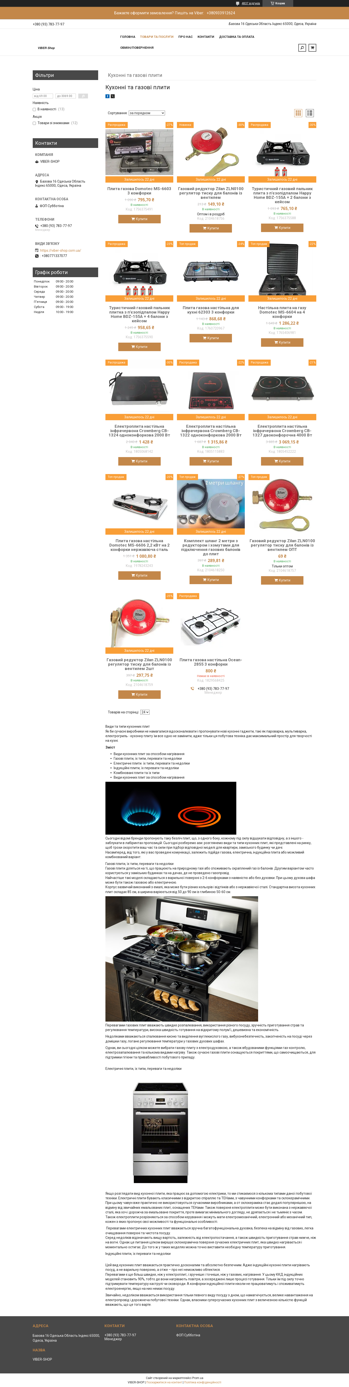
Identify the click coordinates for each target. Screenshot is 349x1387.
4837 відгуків (251, 3)
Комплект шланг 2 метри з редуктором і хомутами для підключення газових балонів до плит (210, 547)
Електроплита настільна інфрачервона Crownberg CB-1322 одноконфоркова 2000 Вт (211, 430)
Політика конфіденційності (202, 1382)
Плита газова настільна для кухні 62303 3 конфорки (211, 310)
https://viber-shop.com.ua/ (60, 250)
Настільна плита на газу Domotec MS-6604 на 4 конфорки (282, 312)
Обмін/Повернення (137, 47)
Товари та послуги (157, 37)
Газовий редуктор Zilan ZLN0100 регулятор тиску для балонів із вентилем (211, 193)
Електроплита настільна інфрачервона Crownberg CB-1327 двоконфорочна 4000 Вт (282, 430)
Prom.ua (197, 1378)
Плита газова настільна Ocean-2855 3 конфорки (211, 662)
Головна (127, 37)
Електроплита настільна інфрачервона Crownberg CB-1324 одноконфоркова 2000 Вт (139, 430)
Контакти (206, 37)
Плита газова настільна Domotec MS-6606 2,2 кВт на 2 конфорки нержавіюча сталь (139, 545)
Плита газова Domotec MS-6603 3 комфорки (139, 190)
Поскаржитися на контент (164, 1382)
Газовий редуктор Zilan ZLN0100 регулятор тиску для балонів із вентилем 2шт (139, 664)
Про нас (185, 37)
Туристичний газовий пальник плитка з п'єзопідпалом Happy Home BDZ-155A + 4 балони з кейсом (139, 314)
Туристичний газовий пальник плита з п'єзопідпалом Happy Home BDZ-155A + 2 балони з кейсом (282, 195)
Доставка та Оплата (236, 37)
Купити (141, 219)
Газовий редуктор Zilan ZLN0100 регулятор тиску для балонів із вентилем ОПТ (282, 545)
